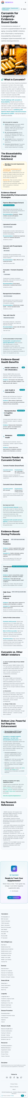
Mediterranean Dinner (6, 953)
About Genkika (4, 1052)
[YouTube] (7, 1077)
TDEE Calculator (5, 923)
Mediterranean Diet (5, 947)
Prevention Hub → (5, 1013)
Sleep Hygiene (4, 987)
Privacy (12, 1095)
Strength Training (5, 1035)
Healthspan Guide (5, 1000)
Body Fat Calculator (6, 927)
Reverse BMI (4, 935)
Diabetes (3, 1019)
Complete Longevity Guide (7, 998)
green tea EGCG (7, 787)
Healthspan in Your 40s (7, 1003)
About (14, 1089)
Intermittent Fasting (6, 955)
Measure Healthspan (6, 1005)
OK (22, 1095)
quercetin (7, 769)
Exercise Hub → (5, 968)
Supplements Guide (6, 1049)
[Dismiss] (25, 1096)
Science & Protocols (6, 1007)
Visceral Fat (4, 961)
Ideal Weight (4, 929)
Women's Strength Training (7, 977)
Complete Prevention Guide (8, 1015)
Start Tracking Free (14, 897)
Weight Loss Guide (5, 957)
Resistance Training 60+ (7, 975)
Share (23, 9)
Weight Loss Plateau (6, 959)
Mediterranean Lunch (6, 951)
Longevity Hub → (5, 996)
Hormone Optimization (6, 1030)
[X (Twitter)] (21, 1077)
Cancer (3, 1021)
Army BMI (3, 933)
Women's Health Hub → (7, 1028)
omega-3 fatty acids (10, 791)
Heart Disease (4, 1017)
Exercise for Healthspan (7, 972)
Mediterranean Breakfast (7, 949)
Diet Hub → (4, 944)
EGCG (23, 768)
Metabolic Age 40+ (6, 1039)
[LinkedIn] (18, 1077)
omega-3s (14, 769)
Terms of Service (5, 1056)
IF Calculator (4, 938)
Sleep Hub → (4, 983)
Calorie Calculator (5, 921)
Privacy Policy (4, 1054)
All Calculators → (5, 916)
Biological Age (4, 931)
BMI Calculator (4, 919)
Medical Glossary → (6, 1047)
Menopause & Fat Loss (6, 1037)
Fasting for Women (6, 1033)
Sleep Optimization (5, 985)
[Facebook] (14, 1077)
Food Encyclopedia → (6, 1045)
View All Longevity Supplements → (12, 795)
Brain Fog (3, 989)
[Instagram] (10, 1077)
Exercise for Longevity (6, 970)
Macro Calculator (5, 925)
